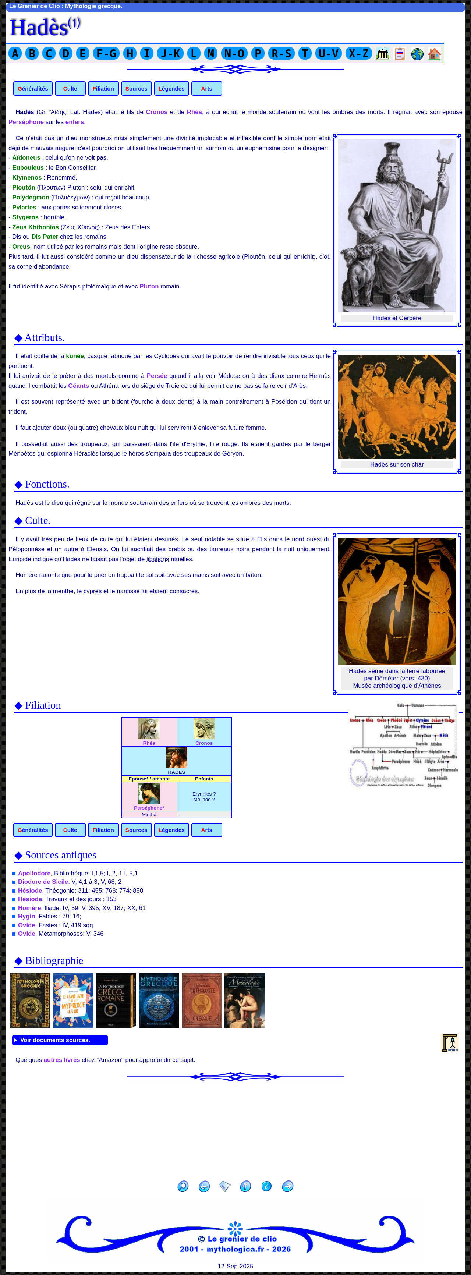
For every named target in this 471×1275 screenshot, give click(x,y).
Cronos (157, 112)
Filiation (103, 88)
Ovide (26, 925)
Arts (206, 88)
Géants (78, 385)
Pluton (149, 286)
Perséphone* (149, 805)
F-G (106, 53)
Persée (157, 375)
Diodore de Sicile (43, 881)
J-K (170, 53)
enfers (74, 121)
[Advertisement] (235, 1128)
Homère (29, 907)
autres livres (62, 1059)
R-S (281, 53)
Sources (136, 88)
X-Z (359, 53)
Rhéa (194, 112)
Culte (70, 88)
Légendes (172, 88)
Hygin (26, 916)
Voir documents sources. (55, 1040)
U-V (329, 53)
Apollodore (34, 873)
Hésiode (30, 890)
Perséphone (26, 121)
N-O (234, 53)
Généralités (33, 88)
